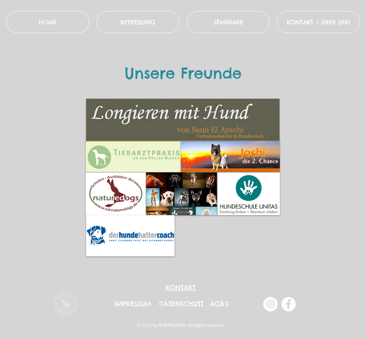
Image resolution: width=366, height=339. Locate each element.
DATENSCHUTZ (181, 304)
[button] (318, 22)
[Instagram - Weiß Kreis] (270, 304)
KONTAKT (181, 287)
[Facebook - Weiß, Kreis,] (288, 304)
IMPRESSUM (133, 304)
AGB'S (219, 304)
